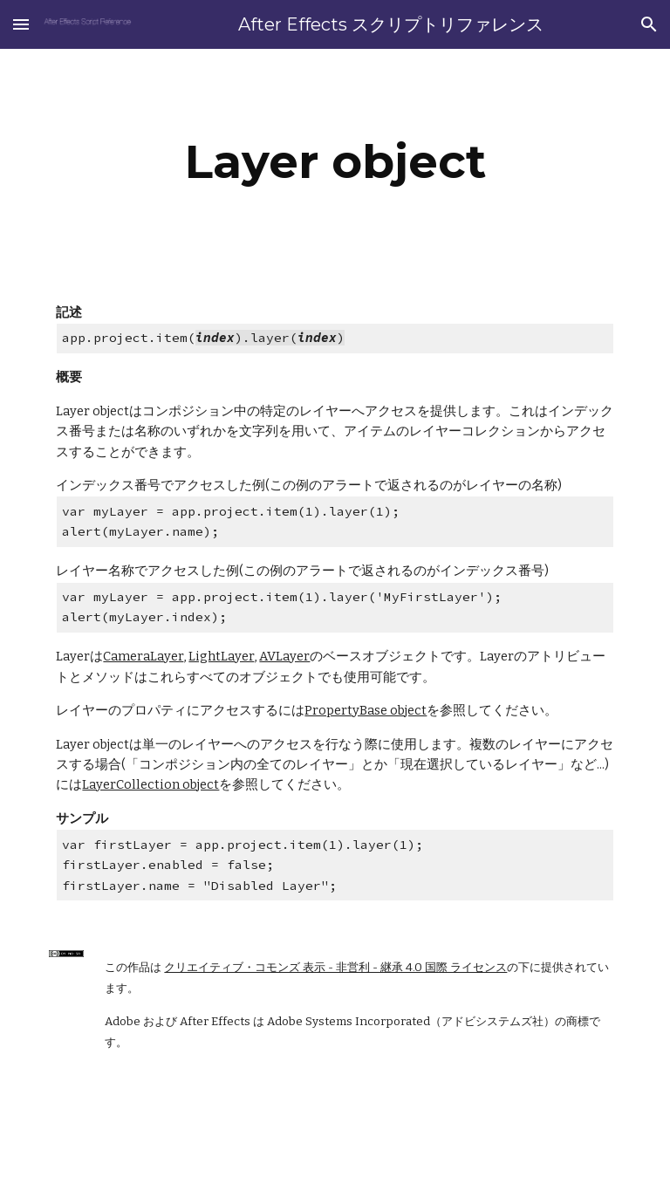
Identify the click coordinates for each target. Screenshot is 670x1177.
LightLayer (221, 656)
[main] (335, 162)
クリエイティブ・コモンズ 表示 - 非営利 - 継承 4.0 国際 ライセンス (335, 968)
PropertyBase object (365, 710)
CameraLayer (143, 656)
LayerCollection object (150, 784)
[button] (21, 24)
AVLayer (284, 656)
